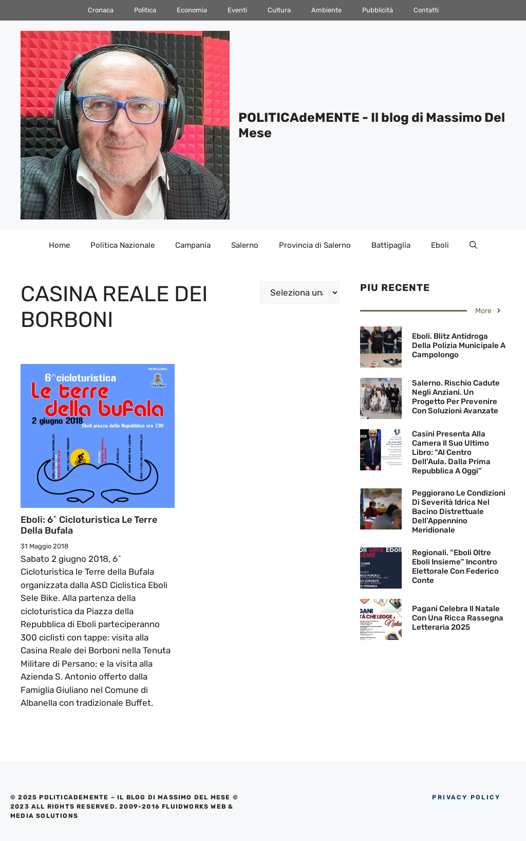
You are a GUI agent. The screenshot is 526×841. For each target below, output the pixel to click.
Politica (145, 10)
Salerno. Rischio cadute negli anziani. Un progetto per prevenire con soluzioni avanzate (456, 396)
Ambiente (326, 10)
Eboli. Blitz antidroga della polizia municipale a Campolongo (458, 345)
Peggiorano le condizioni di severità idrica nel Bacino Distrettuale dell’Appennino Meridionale (458, 511)
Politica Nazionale (122, 245)
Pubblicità (377, 10)
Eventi (237, 10)
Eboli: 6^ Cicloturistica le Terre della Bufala (89, 525)
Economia (192, 10)
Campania (193, 245)
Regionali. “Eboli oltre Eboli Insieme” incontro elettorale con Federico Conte (455, 566)
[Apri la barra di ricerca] (473, 245)
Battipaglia (390, 245)
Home (59, 245)
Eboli (440, 245)
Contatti (426, 10)
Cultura (279, 10)
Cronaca (101, 10)
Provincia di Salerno (315, 245)
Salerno (244, 245)
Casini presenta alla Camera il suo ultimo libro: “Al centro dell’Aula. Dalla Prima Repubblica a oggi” (451, 452)
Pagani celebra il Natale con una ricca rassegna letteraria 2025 (457, 618)
